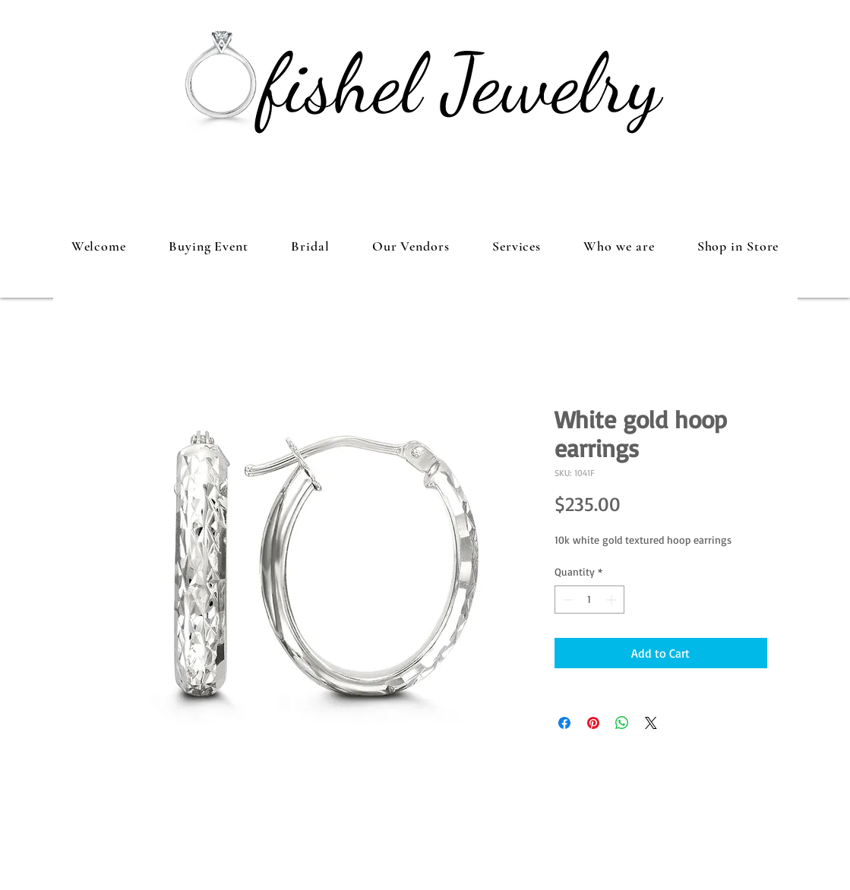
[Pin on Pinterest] (593, 723)
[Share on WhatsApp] (622, 723)
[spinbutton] (589, 599)
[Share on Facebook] (564, 723)
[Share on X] (651, 723)
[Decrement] (566, 599)
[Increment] (612, 599)
